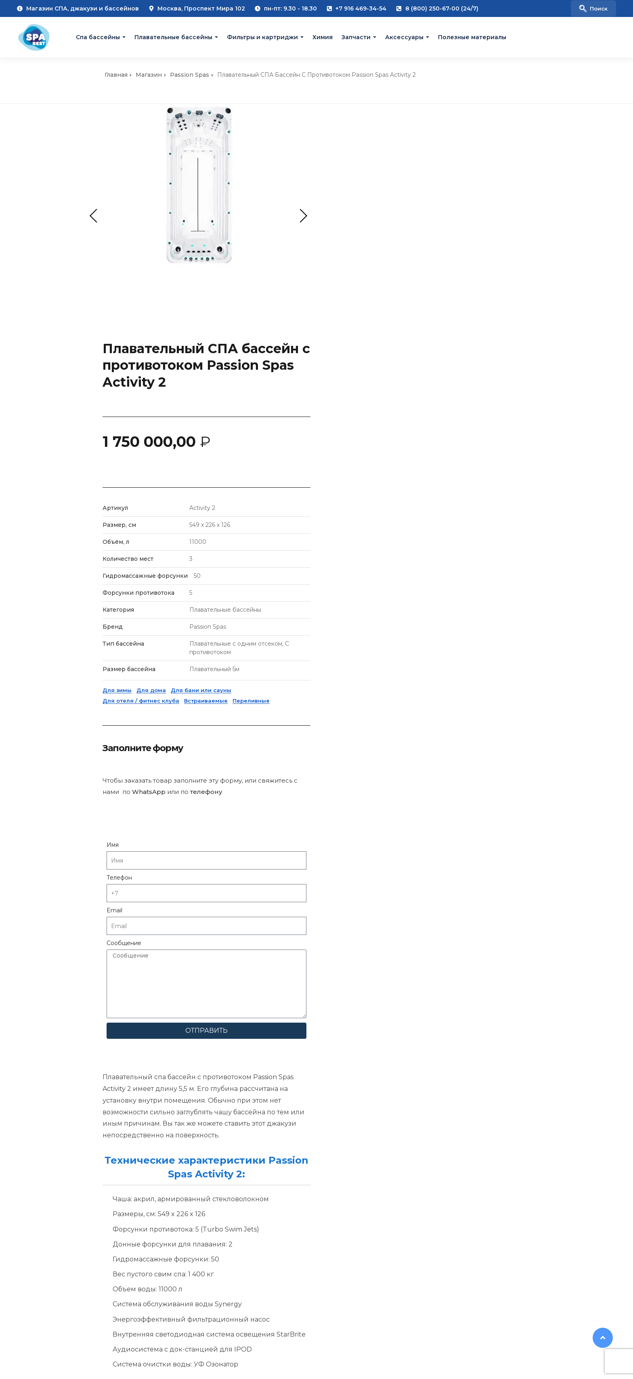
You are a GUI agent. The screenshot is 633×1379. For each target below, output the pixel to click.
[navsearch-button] (593, 8)
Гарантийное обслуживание (198, 1084)
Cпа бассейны (98, 37)
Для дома (387, 454)
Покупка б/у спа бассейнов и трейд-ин (210, 1115)
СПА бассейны (326, 1018)
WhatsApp (385, 555)
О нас (14, 1018)
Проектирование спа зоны (196, 1031)
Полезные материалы (472, 37)
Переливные (487, 464)
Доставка (169, 1044)
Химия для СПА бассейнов (344, 1071)
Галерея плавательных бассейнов (57, 1084)
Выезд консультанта (186, 1018)
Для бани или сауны (437, 454)
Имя (349, 608)
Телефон (355, 641)
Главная (116, 74)
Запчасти (356, 37)
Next (300, 216)
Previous (96, 216)
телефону (442, 555)
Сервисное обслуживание (195, 1071)
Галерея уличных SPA (38, 1057)
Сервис (166, 1057)
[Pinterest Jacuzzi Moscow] (495, 1276)
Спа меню (21, 1097)
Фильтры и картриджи (262, 37)
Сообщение (360, 706)
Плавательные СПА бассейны (349, 1031)
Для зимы (353, 454)
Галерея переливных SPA (44, 1071)
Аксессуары (404, 37)
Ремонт (166, 1097)
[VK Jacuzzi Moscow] (462, 1276)
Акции (314, 1084)
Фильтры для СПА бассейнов (348, 1057)
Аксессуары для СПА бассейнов (352, 1044)
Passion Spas (189, 74)
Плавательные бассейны (173, 37)
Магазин (149, 74)
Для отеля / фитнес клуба (377, 464)
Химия (322, 37)
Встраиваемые (442, 464)
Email (350, 674)
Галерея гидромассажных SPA (52, 1044)
